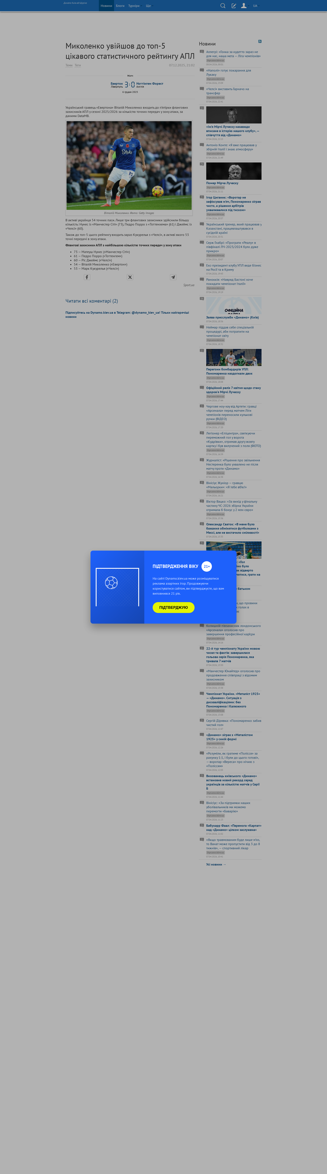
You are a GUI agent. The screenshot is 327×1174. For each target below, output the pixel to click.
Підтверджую (173, 607)
